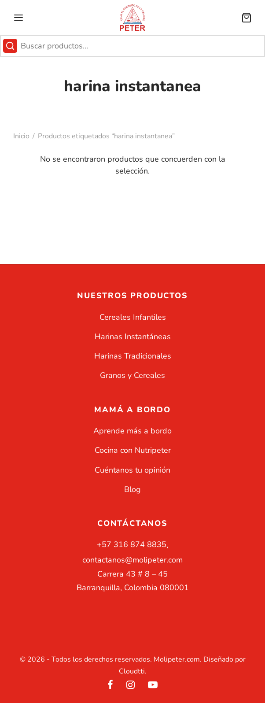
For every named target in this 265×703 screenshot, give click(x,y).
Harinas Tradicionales (132, 356)
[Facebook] (110, 686)
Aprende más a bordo (132, 431)
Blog (132, 489)
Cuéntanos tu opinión (132, 470)
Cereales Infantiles (132, 317)
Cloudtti (132, 671)
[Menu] (18, 18)
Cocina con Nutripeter (133, 450)
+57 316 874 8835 (131, 544)
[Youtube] (153, 686)
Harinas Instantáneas (133, 336)
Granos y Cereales (132, 375)
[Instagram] (130, 686)
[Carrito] (246, 17)
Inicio (21, 136)
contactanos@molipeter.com (132, 560)
